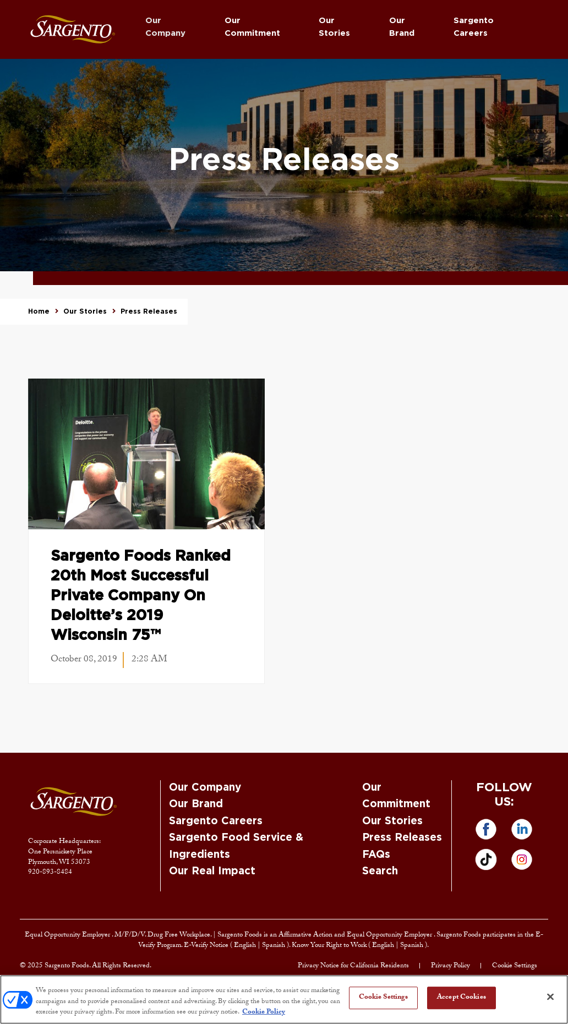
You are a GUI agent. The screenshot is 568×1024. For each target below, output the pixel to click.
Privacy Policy (450, 966)
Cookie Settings (514, 966)
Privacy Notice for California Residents (353, 966)
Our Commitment (252, 27)
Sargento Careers (474, 27)
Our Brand (401, 27)
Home (39, 311)
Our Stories (334, 27)
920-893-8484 (50, 873)
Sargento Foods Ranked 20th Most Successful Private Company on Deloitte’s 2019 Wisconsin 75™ (141, 596)
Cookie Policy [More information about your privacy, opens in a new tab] (263, 1012)
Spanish (274, 946)
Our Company (165, 27)
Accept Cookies (461, 998)
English (246, 946)
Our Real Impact (212, 871)
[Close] (550, 996)
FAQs (376, 855)
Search (380, 871)
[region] (284, 999)
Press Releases (402, 838)
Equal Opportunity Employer (68, 935)
